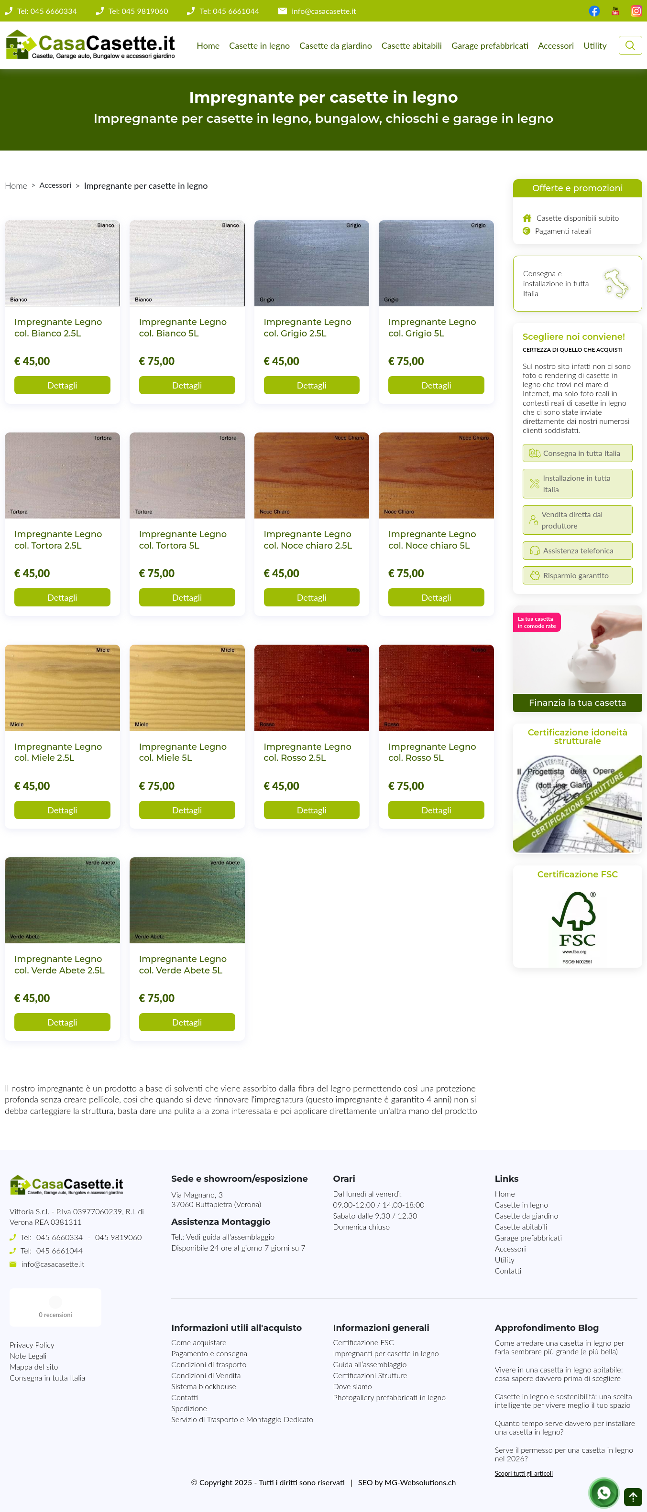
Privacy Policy (32, 1306)
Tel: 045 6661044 (229, 11)
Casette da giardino (335, 45)
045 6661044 (59, 1250)
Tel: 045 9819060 (138, 11)
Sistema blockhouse (203, 1386)
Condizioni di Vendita (206, 1375)
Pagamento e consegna (209, 1353)
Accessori (556, 45)
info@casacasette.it (324, 11)
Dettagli (62, 385)
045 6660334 (59, 1237)
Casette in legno (259, 45)
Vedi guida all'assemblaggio (230, 1236)
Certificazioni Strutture (370, 1375)
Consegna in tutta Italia (47, 1339)
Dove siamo (352, 1386)
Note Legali (28, 1317)
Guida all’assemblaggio (370, 1364)
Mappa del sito (34, 1328)
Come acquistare (198, 1342)
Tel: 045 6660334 (47, 11)
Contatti (508, 1270)
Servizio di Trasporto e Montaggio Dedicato (242, 1419)
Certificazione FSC (363, 1342)
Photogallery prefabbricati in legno (389, 1397)
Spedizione (189, 1408)
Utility (594, 45)
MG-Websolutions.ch (420, 1482)
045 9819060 (118, 1237)
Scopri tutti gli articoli (524, 1473)
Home (208, 45)
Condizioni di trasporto (208, 1364)
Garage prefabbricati (489, 45)
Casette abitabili (412, 45)
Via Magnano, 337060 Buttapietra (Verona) (216, 1199)
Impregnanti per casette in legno (386, 1353)
